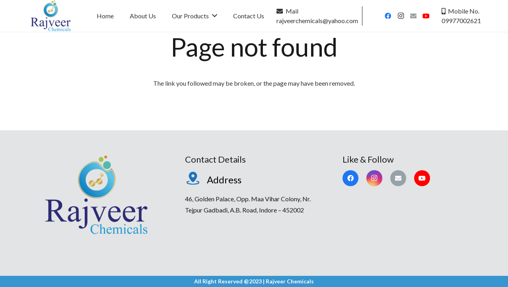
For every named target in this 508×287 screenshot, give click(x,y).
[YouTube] (426, 16)
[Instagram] (400, 16)
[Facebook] (387, 16)
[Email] (413, 16)
